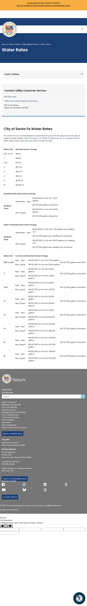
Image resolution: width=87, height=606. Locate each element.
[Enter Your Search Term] (41, 396)
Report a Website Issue (12, 433)
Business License (9, 410)
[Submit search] (83, 396)
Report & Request (9, 402)
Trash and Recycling (10, 417)
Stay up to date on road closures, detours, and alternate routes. (43, 5)
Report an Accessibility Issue (15, 479)
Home (4, 44)
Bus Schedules (8, 420)
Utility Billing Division (30, 44)
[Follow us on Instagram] (24, 484)
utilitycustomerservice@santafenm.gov (21, 101)
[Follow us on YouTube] (4, 490)
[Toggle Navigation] (82, 29)
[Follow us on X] (66, 484)
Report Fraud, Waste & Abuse (14, 427)
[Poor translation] (9, 526)
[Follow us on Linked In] (45, 484)
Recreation (6, 422)
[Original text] (52, 529)
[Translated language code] (30, 529)
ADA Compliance (9, 425)
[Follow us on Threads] (45, 490)
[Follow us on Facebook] (3, 484)
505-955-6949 (8, 464)
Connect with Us (10, 497)
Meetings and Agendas (11, 405)
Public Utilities (14, 44)
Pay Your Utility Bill (9, 407)
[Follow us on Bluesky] (24, 490)
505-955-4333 (10, 97)
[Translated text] (74, 529)
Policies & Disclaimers (9, 510)
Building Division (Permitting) (14, 412)
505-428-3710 (8, 471)
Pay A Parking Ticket (10, 415)
